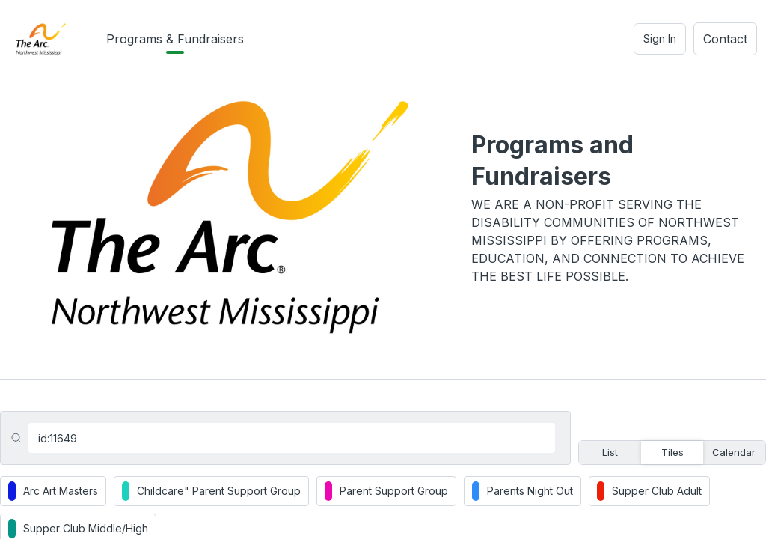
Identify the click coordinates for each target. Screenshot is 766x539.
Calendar (734, 452)
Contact (725, 38)
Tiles (672, 452)
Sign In (659, 38)
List (610, 452)
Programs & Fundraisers (175, 38)
